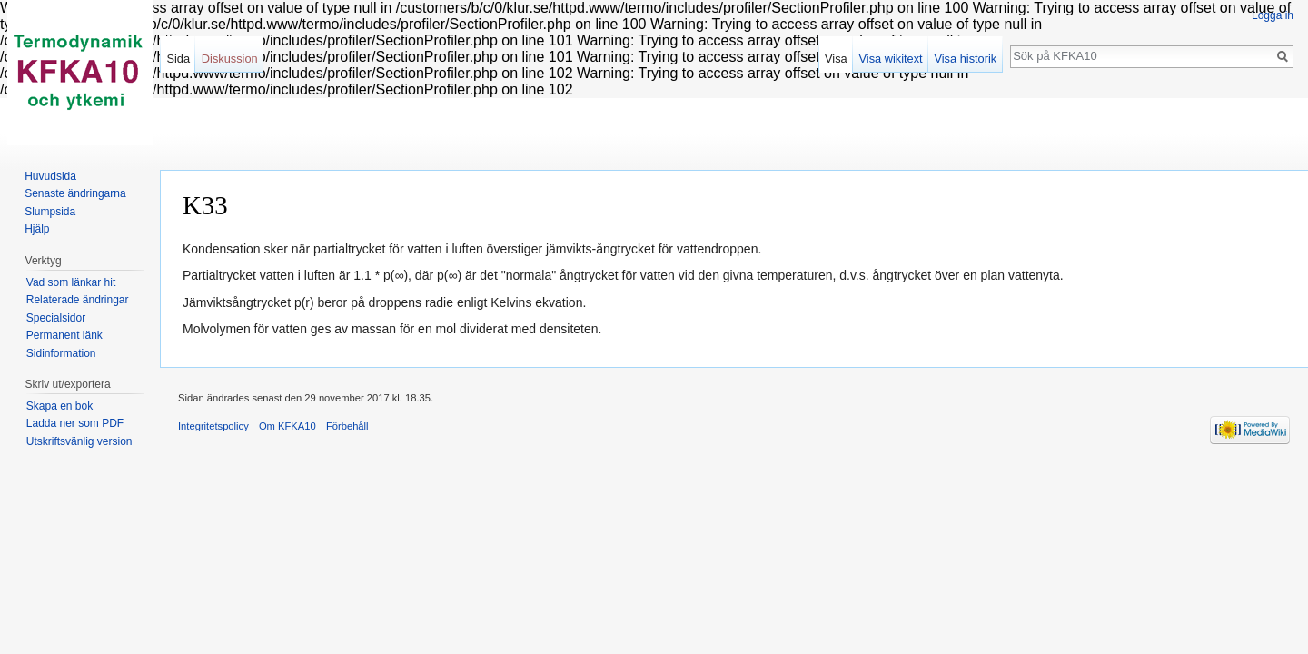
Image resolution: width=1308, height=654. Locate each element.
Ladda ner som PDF (75, 423)
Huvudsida (50, 176)
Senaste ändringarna (75, 193)
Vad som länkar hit (71, 282)
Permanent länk (64, 335)
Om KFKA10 (287, 426)
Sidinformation (61, 353)
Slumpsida (50, 211)
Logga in (1272, 15)
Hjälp (37, 229)
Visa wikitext (891, 58)
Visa (836, 58)
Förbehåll (347, 426)
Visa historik (965, 58)
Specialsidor (55, 318)
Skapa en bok (59, 406)
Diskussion (230, 58)
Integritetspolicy (213, 426)
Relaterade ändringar (77, 299)
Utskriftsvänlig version (79, 441)
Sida (178, 58)
